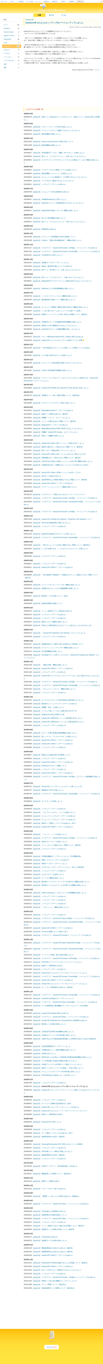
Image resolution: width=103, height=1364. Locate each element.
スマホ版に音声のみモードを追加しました (57, 355)
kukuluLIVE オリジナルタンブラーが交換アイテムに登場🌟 (63, 340)
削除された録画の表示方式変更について (56, 755)
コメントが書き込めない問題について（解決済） (59, 421)
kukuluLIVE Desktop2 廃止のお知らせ (55, 1013)
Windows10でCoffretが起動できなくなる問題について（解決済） (65, 1263)
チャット (38, 1)
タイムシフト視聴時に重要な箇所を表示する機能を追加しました (65, 307)
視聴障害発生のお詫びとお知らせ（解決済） (58, 1251)
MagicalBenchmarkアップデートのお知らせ (57, 410)
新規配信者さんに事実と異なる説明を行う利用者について (62, 644)
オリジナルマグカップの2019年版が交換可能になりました (63, 700)
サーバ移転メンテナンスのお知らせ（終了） (58, 1133)
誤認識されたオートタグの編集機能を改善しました (60, 588)
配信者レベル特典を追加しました (54, 1024)
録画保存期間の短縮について (52, 603)
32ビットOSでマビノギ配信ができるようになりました (61, 1270)
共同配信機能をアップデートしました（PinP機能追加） (62, 856)
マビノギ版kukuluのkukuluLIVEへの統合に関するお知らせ (62, 336)
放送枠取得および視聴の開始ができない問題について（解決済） (65, 479)
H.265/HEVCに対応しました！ (53, 255)
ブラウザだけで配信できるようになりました (58, 180)
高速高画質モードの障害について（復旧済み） (58, 1288)
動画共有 (54, 1)
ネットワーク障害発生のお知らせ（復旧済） (58, 987)
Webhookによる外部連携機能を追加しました (58, 288)
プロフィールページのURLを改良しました (57, 127)
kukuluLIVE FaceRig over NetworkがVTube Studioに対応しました (65, 388)
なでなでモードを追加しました (53, 874)
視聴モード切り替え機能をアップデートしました (59, 1281)
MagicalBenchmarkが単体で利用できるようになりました (62, 428)
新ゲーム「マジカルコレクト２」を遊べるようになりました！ (64, 221)
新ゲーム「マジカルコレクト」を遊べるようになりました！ (63, 277)
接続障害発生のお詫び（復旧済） (54, 1136)
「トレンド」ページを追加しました (54, 834)
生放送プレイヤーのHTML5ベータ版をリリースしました (62, 1064)
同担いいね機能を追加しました (53, 435)
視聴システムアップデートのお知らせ (55, 860)
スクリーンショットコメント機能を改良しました (59, 487)
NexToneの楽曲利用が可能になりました (56, 522)
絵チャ (12, 1)
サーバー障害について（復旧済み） (54, 1284)
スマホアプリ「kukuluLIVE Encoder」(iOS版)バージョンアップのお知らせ (68, 1277)
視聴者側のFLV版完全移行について (54, 1215)
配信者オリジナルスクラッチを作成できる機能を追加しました (64, 885)
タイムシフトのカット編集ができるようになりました (61, 130)
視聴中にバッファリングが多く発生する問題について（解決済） (65, 314)
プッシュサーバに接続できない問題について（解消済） (62, 845)
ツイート (97, 70)
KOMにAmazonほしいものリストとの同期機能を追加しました (64, 893)
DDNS (63, 1)
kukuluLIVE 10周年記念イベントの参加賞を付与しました (62, 718)
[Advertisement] (11, 102)
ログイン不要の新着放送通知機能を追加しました (59, 733)
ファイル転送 (29, 1)
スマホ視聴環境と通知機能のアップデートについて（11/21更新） (65, 1005)
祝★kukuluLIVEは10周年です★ (53, 714)
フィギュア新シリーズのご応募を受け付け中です (59, 711)
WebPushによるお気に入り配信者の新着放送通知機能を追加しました (67, 1057)
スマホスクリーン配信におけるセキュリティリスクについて (63, 494)
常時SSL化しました (49, 1053)
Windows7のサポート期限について (54, 765)
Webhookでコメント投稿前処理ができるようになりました (63, 203)
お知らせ (80, 1)
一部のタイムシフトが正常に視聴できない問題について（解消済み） (67, 545)
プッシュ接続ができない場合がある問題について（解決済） (63, 1226)
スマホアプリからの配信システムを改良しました (59, 170)
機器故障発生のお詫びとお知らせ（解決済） (58, 1248)
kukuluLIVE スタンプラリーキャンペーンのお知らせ (60, 1107)
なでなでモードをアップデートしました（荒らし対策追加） (63, 867)
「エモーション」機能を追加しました (55, 907)
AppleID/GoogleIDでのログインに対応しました (58, 534)
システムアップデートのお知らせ (54, 184)
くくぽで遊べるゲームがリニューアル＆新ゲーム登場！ (62, 311)
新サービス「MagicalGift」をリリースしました (58, 450)
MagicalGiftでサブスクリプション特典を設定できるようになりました (67, 281)
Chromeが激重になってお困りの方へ (55, 931)
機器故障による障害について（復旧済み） (57, 1173)
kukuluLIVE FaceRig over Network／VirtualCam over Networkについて (67, 519)
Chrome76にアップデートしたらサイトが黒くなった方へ (62, 786)
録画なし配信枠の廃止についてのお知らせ (57, 266)
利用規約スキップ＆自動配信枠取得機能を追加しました (62, 322)
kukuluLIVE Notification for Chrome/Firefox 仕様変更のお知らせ (64, 1020)
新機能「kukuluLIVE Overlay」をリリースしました (60, 432)
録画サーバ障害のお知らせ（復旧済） (55, 414)
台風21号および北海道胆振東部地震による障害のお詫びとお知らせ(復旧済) (69, 1039)
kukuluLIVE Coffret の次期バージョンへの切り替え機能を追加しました (67, 461)
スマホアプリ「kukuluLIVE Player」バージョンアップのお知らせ (65, 1017)
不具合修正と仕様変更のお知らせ (54, 1211)
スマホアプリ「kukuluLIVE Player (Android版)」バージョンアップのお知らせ (69, 1002)
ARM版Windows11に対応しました (54, 199)
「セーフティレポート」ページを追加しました (58, 812)
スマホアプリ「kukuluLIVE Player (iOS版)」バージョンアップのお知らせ (68, 918)
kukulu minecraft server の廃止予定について (57, 141)
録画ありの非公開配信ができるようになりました (59, 325)
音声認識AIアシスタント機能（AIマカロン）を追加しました (63, 152)
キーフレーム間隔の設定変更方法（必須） (57, 1103)
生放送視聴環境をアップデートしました (56, 1046)
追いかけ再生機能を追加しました (54, 218)
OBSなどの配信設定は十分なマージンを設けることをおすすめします (67, 625)
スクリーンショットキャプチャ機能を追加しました (60, 647)
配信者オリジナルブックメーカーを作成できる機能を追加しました (66, 881)
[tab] (11, 25)
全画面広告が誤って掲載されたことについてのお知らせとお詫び (65, 465)
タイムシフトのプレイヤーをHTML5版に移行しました (61, 1071)
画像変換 (71, 1)
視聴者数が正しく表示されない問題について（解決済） (62, 457)
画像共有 (46, 1)
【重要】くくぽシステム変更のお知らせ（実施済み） (61, 1196)
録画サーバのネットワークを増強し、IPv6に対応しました (62, 1068)
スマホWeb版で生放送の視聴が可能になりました (59, 1061)
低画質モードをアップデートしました (55, 262)
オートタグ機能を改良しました (53, 878)
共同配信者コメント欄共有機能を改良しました (58, 1050)
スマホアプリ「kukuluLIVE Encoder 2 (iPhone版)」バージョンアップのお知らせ (70, 958)
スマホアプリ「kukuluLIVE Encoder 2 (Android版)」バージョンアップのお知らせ (71, 251)
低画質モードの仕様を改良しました (54, 1240)
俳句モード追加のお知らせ (51, 476)
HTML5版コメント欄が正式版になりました (57, 1151)
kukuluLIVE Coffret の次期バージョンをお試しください (61, 472)
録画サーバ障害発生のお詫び (52, 965)
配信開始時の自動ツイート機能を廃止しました (58, 299)
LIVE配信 (21, 1)
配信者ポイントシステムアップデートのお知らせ (59, 703)
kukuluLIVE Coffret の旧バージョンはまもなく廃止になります (64, 454)
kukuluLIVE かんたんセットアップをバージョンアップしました (54, 23)
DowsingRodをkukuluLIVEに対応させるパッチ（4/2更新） (63, 1144)
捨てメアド (4, 1)
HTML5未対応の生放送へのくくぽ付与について (59, 1075)
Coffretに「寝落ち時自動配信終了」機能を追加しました (62, 240)
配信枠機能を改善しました (51, 134)
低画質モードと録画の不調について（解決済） (58, 1229)
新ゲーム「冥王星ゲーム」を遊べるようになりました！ (62, 270)
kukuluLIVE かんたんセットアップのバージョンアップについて (64, 1110)
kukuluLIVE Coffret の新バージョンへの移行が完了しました (63, 443)
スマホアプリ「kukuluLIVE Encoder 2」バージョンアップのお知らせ (66, 935)
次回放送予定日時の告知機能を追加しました (58, 1031)
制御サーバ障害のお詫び (50, 1181)
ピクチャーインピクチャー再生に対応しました (58, 403)
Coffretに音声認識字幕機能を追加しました (57, 370)
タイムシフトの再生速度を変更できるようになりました (62, 363)
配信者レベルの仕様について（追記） (55, 596)
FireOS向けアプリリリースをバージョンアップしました (62, 962)
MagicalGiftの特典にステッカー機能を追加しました (60, 210)
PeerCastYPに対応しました (52, 1122)
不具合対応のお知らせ (50, 1237)
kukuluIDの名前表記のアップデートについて (58, 998)
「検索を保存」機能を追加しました (54, 665)
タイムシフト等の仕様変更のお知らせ (55, 192)
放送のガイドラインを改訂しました (54, 841)
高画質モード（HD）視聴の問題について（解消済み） (61, 395)
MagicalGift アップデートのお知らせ (55, 425)
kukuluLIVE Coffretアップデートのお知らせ (57, 483)
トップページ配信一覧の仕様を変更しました (58, 955)
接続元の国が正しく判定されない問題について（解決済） (62, 447)
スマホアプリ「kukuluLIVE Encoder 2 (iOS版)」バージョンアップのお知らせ (69, 248)
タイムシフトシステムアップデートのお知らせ (58, 816)
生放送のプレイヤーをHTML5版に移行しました (59, 1035)
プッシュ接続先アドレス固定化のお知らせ (57, 611)
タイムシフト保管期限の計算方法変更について (58, 236)
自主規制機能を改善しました (52, 651)
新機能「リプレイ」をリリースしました (56, 417)
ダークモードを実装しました (52, 801)
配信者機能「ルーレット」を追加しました (57, 173)
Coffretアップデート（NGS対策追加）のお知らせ (59, 1166)
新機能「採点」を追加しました (53, 707)
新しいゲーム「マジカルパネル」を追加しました (59, 736)
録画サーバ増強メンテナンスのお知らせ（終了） (59, 823)
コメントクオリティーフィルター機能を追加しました (61, 585)
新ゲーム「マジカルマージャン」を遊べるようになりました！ (64, 156)
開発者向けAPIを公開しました (53, 790)
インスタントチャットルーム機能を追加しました (59, 296)
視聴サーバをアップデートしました (54, 863)
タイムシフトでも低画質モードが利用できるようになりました (64, 177)
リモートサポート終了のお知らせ (54, 1188)
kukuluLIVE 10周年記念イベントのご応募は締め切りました (63, 721)
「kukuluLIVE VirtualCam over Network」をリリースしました (64, 633)
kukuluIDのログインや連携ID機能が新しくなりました (61, 329)
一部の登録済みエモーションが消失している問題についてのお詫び (66, 348)
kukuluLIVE (30, 20)
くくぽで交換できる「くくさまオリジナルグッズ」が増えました (65, 548)
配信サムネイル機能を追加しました (54, 622)
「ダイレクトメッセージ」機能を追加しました (58, 689)
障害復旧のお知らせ (49, 229)
